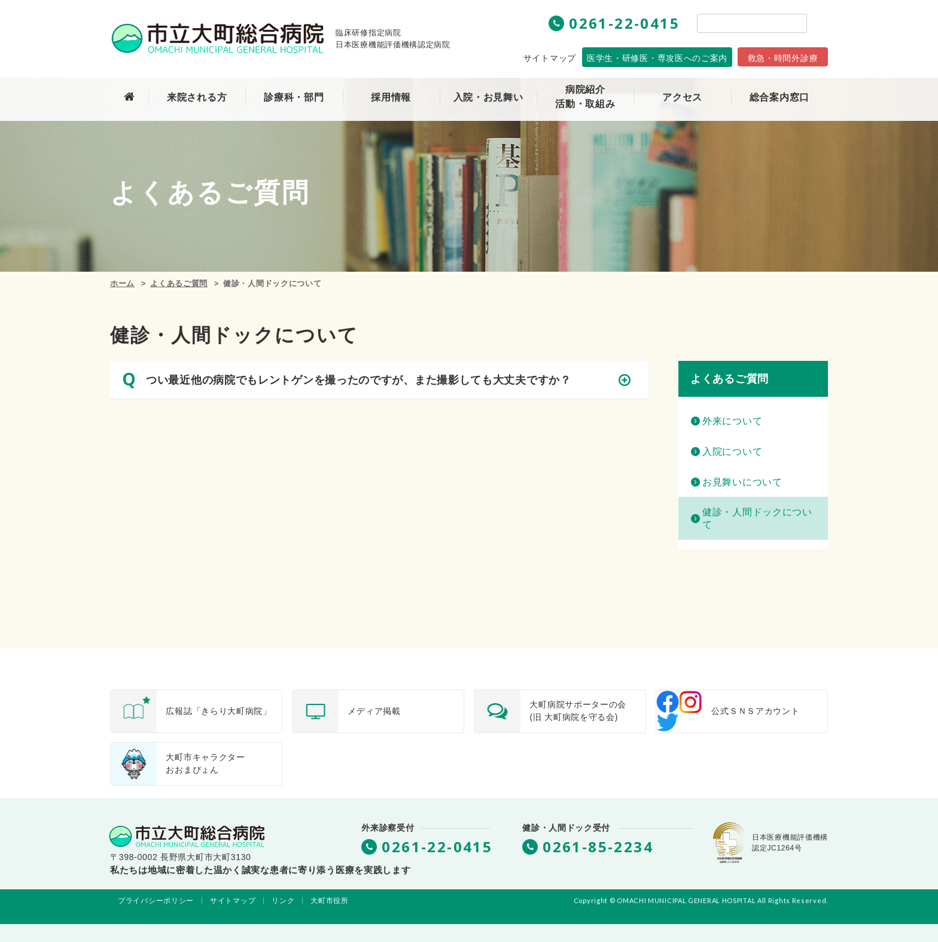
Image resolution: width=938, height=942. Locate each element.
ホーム (122, 283)
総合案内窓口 (779, 97)
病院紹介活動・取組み (585, 96)
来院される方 (197, 97)
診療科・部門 (294, 97)
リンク (283, 901)
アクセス (682, 97)
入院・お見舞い (488, 97)
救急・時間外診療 (783, 58)
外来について (732, 421)
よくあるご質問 (179, 283)
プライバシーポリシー (156, 901)
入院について (732, 451)
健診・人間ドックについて (757, 518)
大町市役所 (329, 901)
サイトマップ (549, 58)
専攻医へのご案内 (657, 58)
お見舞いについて (742, 482)
